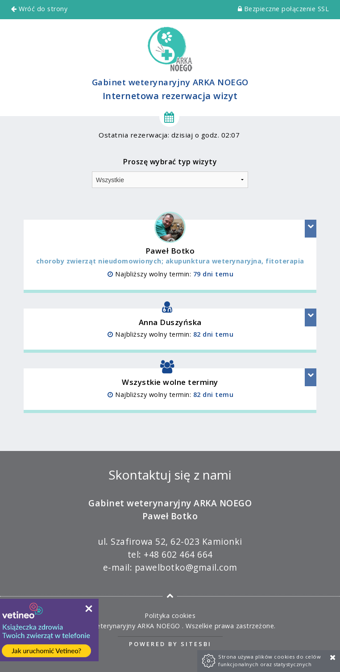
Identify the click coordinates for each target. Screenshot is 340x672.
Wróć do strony (39, 8)
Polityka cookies (170, 615)
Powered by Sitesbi (170, 644)
